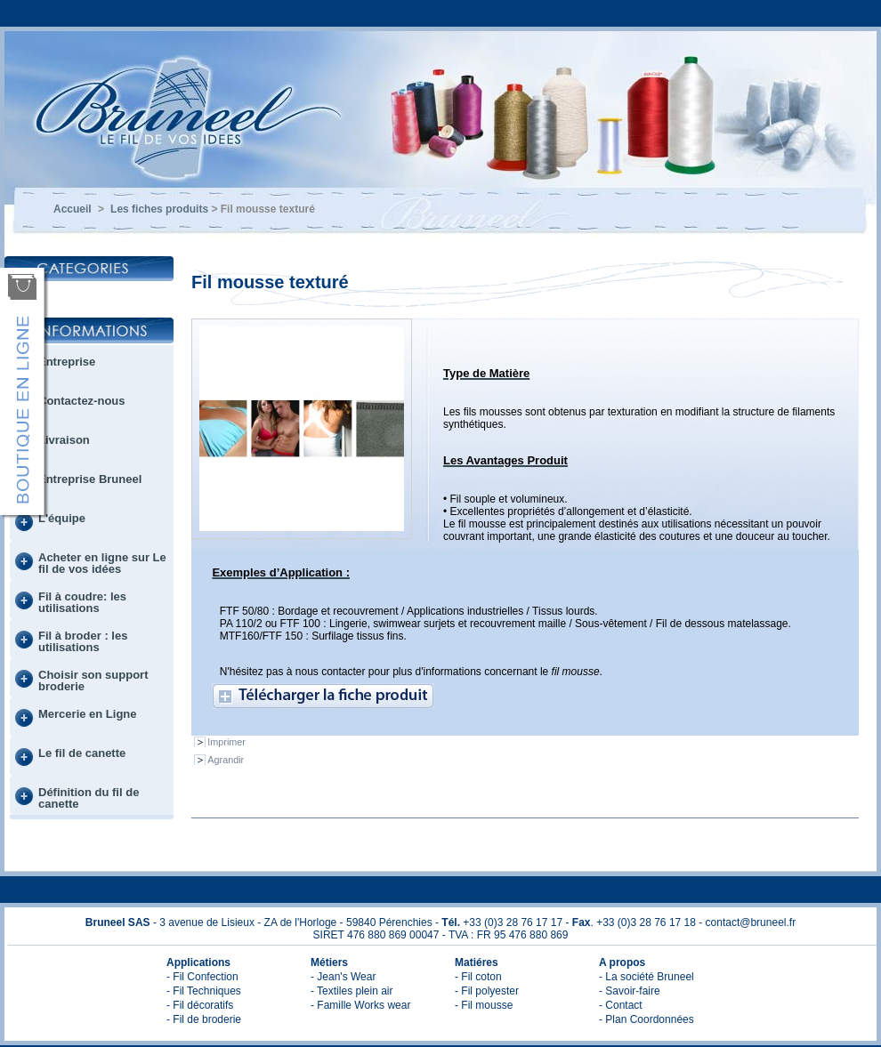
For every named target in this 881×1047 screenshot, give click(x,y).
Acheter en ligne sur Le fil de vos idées (102, 563)
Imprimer (226, 742)
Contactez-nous (81, 400)
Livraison (64, 440)
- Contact (621, 1005)
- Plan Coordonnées (646, 1019)
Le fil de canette (81, 753)
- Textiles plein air (351, 991)
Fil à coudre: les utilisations (82, 602)
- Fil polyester (487, 991)
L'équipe (61, 518)
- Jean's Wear (343, 976)
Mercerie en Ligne (87, 714)
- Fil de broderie (203, 1019)
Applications (198, 962)
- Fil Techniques (203, 991)
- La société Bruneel (646, 976)
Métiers (329, 962)
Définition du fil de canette (88, 797)
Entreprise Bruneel (89, 479)
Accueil (72, 209)
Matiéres (476, 962)
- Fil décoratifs (199, 1005)
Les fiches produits (159, 209)
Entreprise (66, 361)
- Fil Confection (202, 976)
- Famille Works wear (360, 1005)
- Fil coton (478, 976)
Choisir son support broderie (93, 680)
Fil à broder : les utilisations (82, 641)
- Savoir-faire (629, 991)
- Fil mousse (484, 1005)
